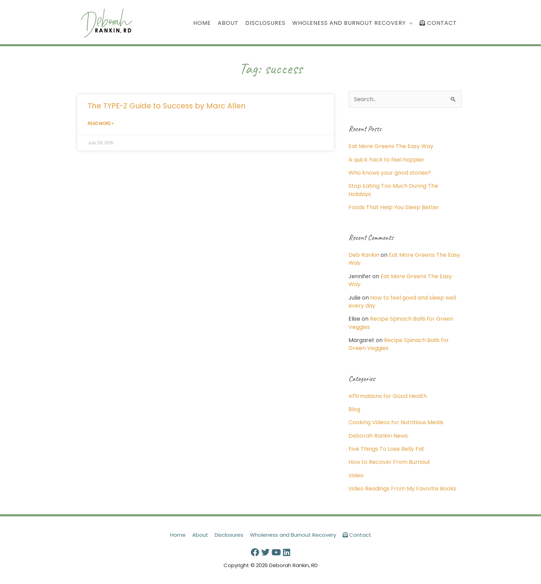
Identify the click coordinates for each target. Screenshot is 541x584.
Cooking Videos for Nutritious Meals (395, 422)
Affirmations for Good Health (387, 396)
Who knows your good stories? (389, 173)
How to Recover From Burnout (389, 462)
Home (178, 534)
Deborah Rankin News (378, 436)
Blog (354, 409)
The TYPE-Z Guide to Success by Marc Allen (167, 106)
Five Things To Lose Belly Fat (386, 449)
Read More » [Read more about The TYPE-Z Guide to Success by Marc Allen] (101, 123)
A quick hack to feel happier (386, 160)
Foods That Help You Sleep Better (393, 207)
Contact (357, 534)
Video (356, 475)
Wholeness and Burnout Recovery (293, 534)
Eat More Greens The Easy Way (390, 146)
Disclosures (229, 534)
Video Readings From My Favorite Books (402, 489)
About (200, 534)
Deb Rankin (363, 255)
